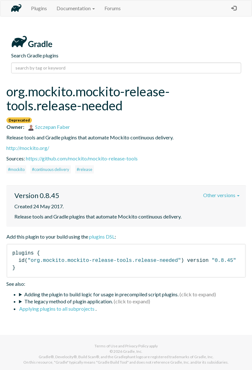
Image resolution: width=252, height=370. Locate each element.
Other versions (221, 195)
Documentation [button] (76, 8)
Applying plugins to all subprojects (57, 309)
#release (84, 169)
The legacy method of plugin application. (68, 301)
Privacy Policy (137, 346)
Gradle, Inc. (132, 351)
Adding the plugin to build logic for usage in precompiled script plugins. (101, 294)
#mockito (16, 169)
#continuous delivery (50, 169)
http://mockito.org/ (27, 148)
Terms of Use (106, 346)
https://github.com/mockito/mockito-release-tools (82, 158)
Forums (112, 8)
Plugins (39, 8)
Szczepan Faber (49, 127)
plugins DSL (102, 236)
